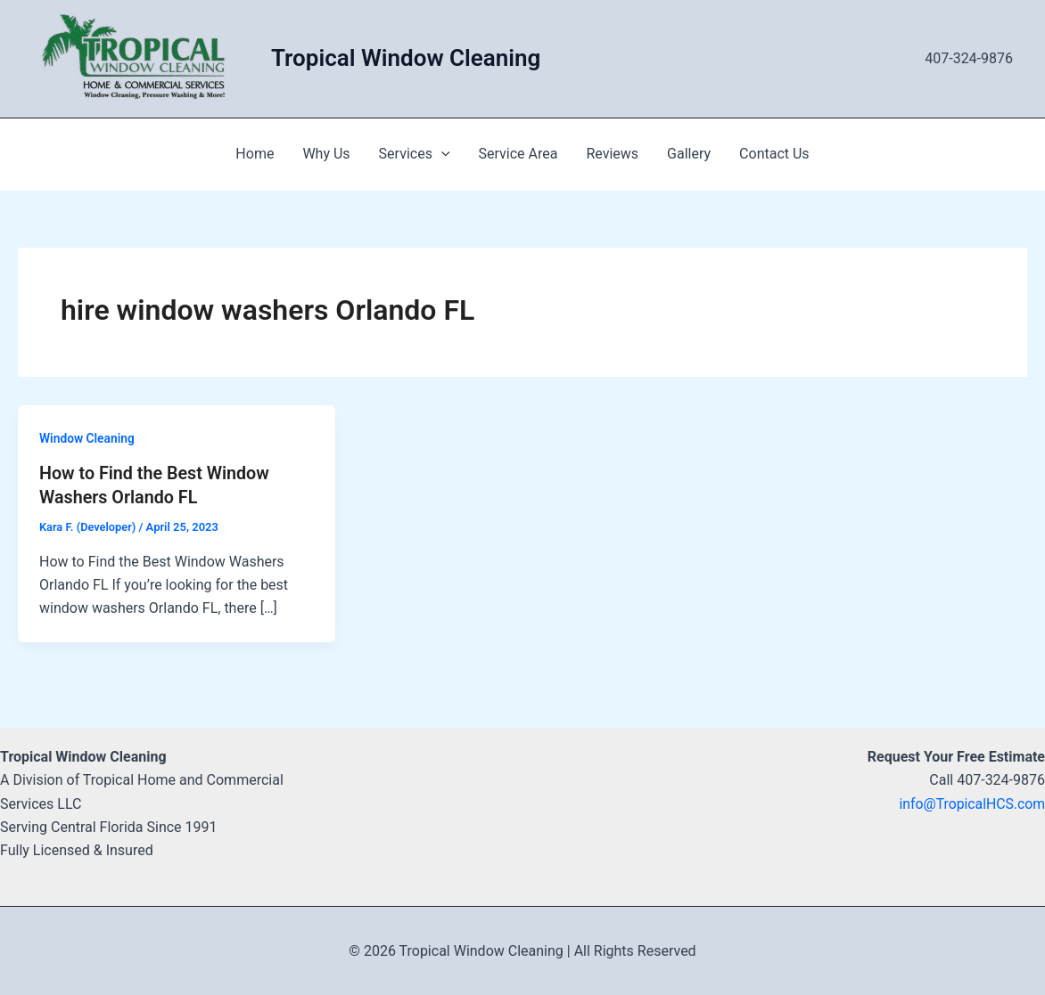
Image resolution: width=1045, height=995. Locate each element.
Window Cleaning (87, 438)
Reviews (612, 153)
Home (254, 153)
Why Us (326, 153)
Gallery (689, 153)
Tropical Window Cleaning (405, 58)
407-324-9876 (969, 58)
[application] (441, 154)
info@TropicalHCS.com (971, 803)
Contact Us (774, 153)
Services (414, 154)
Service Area (518, 153)
